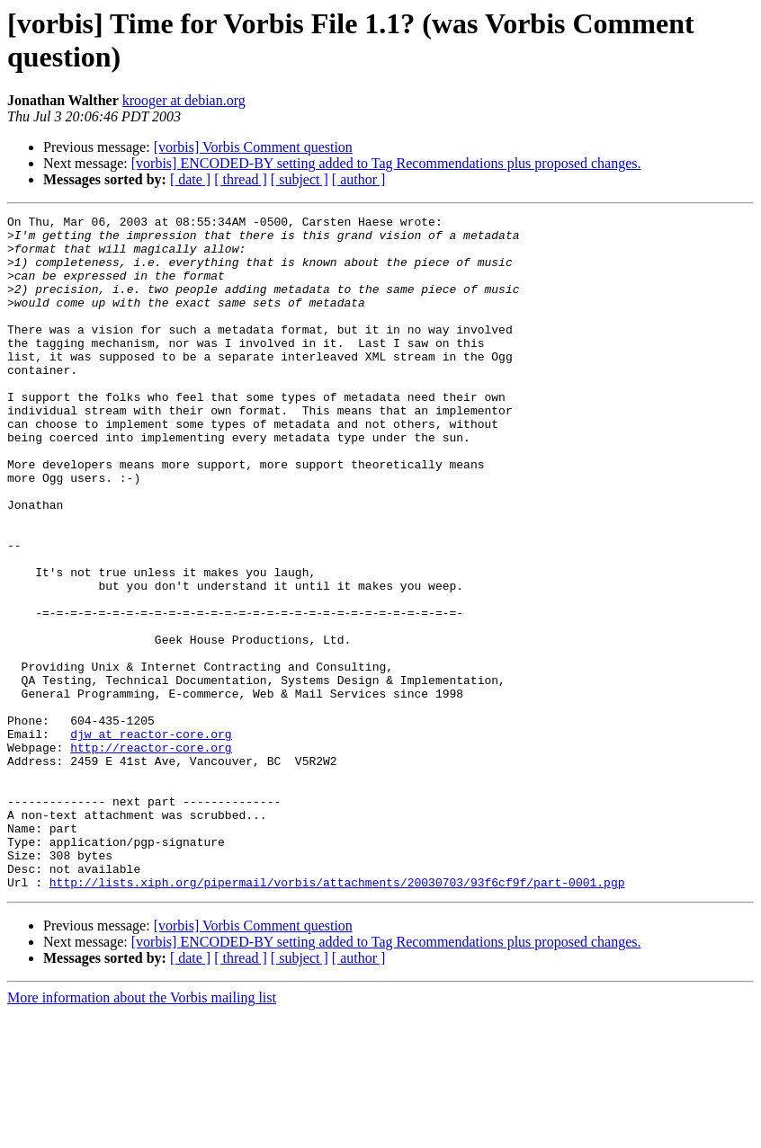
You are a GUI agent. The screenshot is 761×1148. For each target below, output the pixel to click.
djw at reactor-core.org (150, 839)
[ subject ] (299, 179)
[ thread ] (240, 179)
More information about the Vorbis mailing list (141, 1132)
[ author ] (359, 179)
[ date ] (190, 179)
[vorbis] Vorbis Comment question (253, 147)
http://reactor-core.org (150, 855)
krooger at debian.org (184, 100)
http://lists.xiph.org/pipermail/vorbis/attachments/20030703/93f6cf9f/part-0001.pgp (337, 1017)
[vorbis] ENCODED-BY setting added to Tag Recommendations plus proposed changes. (386, 163)
